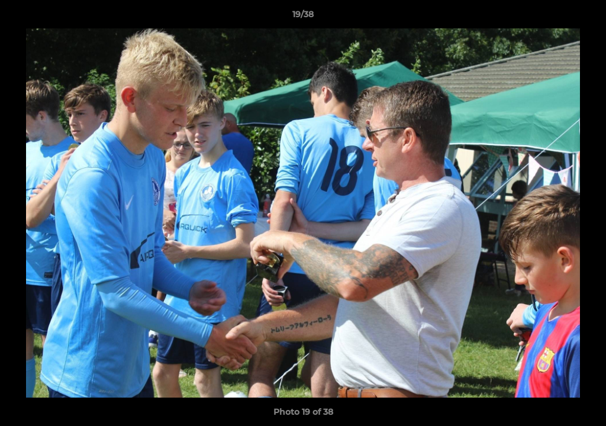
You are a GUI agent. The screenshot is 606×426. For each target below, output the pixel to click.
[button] (585, 17)
